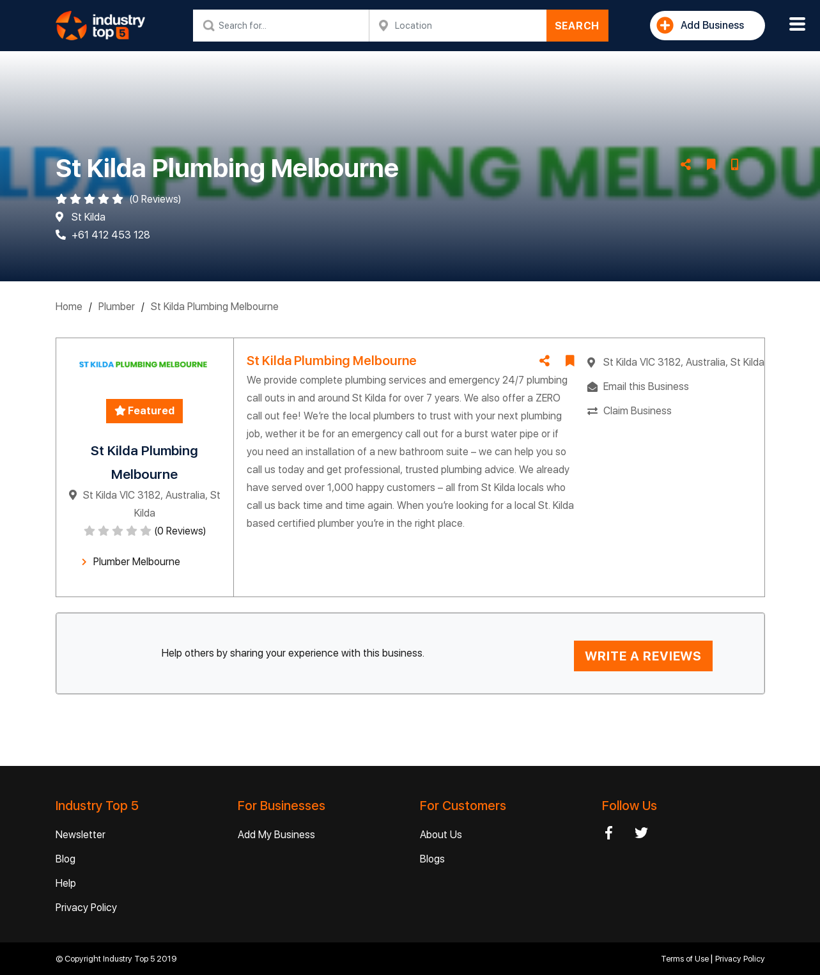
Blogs (432, 859)
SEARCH (577, 26)
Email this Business (646, 386)
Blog (65, 859)
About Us (441, 835)
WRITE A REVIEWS (643, 656)
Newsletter (80, 835)
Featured (144, 411)
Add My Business (276, 835)
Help (66, 883)
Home (69, 306)
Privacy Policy (86, 907)
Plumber (116, 306)
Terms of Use (686, 958)
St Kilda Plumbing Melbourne (215, 306)
